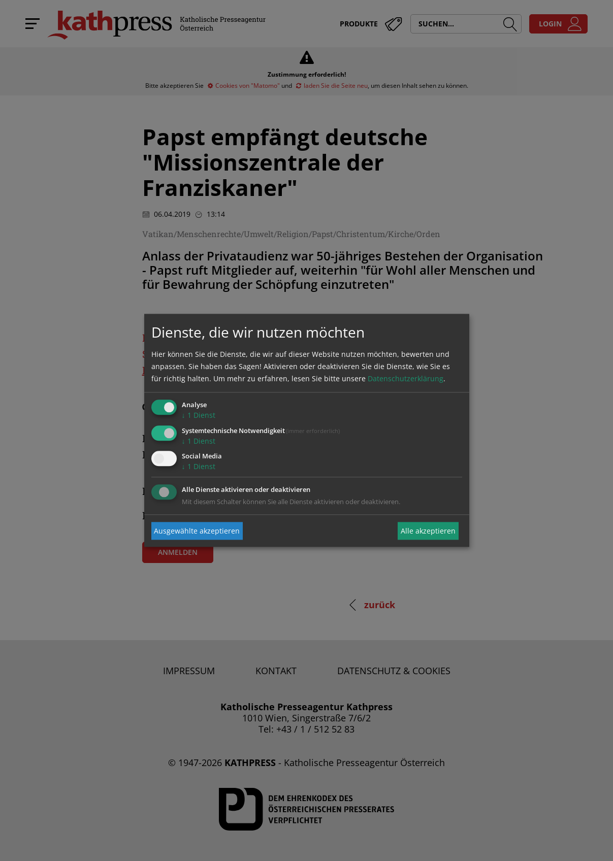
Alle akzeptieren (428, 531)
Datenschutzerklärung (405, 378)
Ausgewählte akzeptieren (197, 531)
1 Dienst (198, 415)
